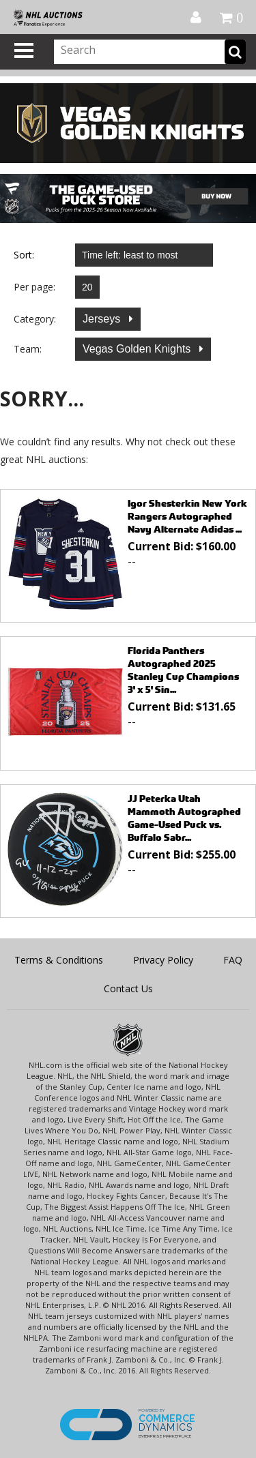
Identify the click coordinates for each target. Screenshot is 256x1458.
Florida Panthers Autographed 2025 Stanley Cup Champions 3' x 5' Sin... (183, 670)
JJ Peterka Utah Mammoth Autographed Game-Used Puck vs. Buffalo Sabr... (184, 818)
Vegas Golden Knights (138, 349)
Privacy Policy (163, 959)
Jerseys (103, 319)
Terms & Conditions (58, 959)
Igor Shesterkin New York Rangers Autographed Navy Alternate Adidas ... (187, 515)
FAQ (232, 959)
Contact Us (128, 988)
